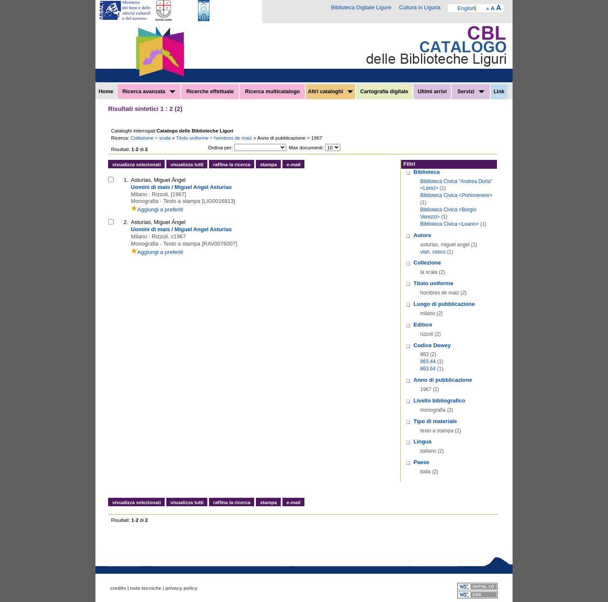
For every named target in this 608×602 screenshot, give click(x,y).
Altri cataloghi (330, 91)
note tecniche (145, 588)
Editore (422, 324)
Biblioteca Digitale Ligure (361, 7)
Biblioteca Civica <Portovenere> (456, 195)
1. (126, 180)
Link (499, 91)
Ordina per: (220, 147)
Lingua (422, 441)
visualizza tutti (187, 164)
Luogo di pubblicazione (444, 304)
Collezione (427, 262)
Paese (421, 462)
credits (118, 588)
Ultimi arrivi (432, 91)
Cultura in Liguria (419, 7)
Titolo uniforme (433, 283)
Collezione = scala (151, 137)
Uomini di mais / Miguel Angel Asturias (181, 187)
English (466, 8)
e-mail (294, 164)
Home (106, 91)
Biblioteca (426, 172)
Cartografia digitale (384, 91)
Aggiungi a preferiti (157, 209)
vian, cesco (432, 252)
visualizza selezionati (136, 164)
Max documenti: (306, 147)
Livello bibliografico (439, 400)
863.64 (428, 369)
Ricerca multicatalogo (272, 91)
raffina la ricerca (231, 164)
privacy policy (181, 588)
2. (126, 222)
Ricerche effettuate (210, 91)
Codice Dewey (432, 345)
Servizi (470, 91)
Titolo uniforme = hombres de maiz (214, 137)
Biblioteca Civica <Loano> (449, 224)
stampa (268, 164)
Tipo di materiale (435, 421)
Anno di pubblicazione (442, 380)
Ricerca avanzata (148, 91)
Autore (422, 235)
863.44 (428, 361)
